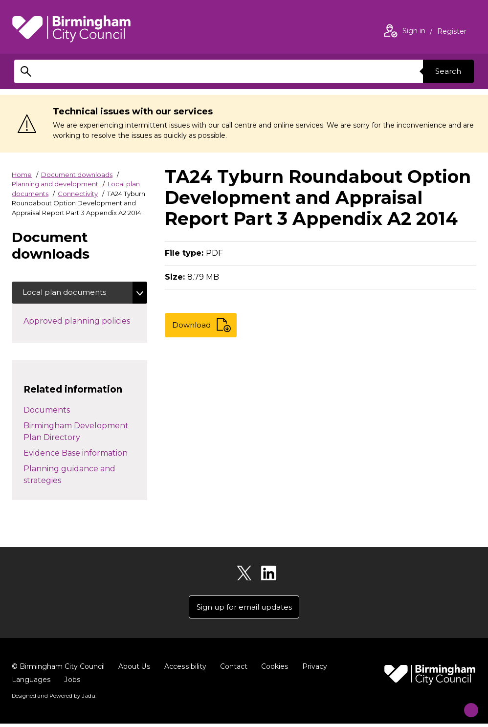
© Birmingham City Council (58, 670)
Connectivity (78, 194)
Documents (46, 411)
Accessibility (184, 670)
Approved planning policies (85, 321)
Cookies (273, 670)
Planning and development (55, 184)
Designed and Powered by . (53, 699)
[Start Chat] (464, 703)
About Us (134, 670)
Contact (232, 670)
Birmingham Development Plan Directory (76, 432)
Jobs (72, 683)
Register (451, 32)
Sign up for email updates (244, 610)
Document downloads (76, 174)
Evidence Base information (75, 454)
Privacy (312, 670)
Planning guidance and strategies (69, 475)
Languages (31, 683)
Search (446, 71)
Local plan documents (67, 293)
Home (22, 174)
